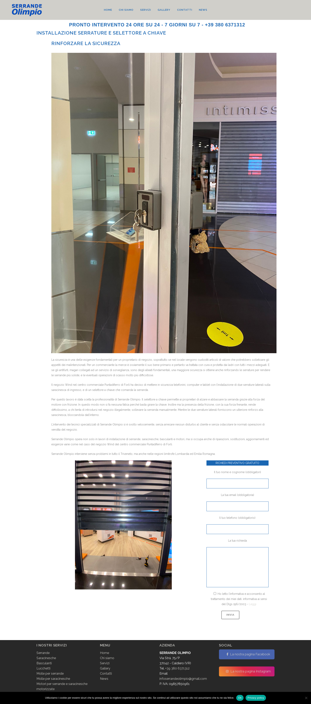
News (104, 679)
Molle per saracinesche (53, 679)
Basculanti (44, 663)
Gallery (105, 668)
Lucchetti (43, 668)
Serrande (43, 653)
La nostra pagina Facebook (248, 654)
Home (104, 653)
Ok (240, 697)
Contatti (106, 673)
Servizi (104, 663)
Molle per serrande (50, 673)
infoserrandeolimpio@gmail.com (183, 679)
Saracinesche (46, 658)
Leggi (252, 604)
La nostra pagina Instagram (248, 671)
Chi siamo (107, 658)
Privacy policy (256, 697)
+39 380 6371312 (177, 668)
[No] (306, 698)
